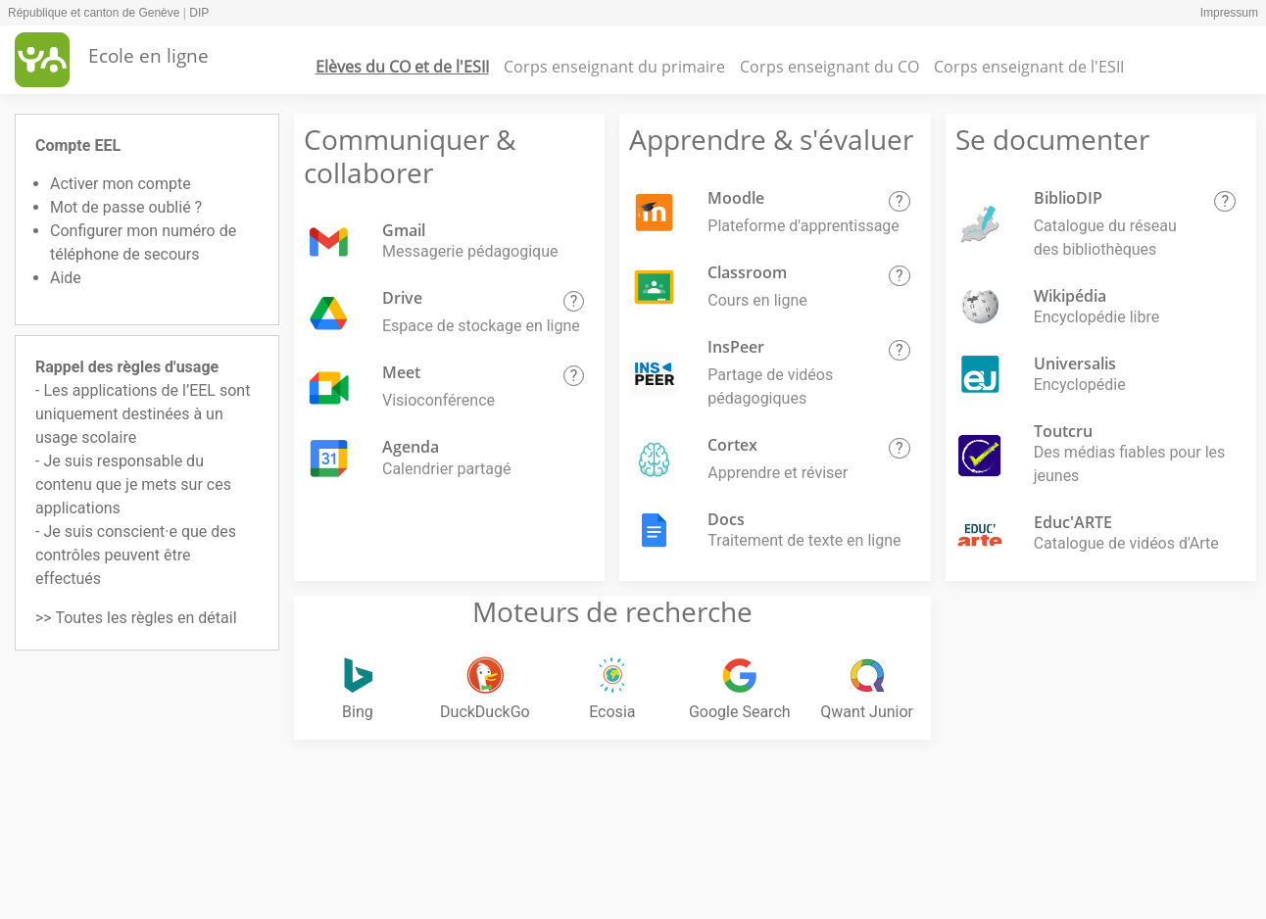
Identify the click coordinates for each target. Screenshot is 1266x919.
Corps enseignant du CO (829, 66)
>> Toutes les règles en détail (136, 617)
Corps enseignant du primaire (614, 66)
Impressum (1229, 13)
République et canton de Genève (93, 13)
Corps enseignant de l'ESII (1029, 66)
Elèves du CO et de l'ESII (402, 66)
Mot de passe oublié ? (126, 207)
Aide (65, 277)
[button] (574, 301)
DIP (199, 13)
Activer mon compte (120, 183)
